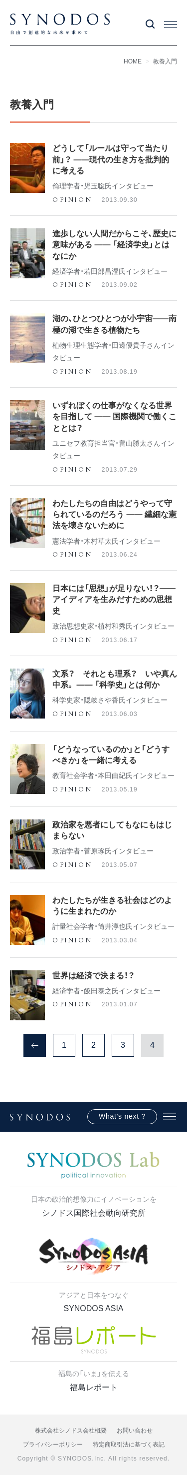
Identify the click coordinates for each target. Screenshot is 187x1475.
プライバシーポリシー (53, 1444)
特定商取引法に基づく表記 (129, 1444)
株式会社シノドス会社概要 (71, 1430)
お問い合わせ (135, 1430)
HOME (133, 61)
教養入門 (165, 61)
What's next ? (122, 1116)
